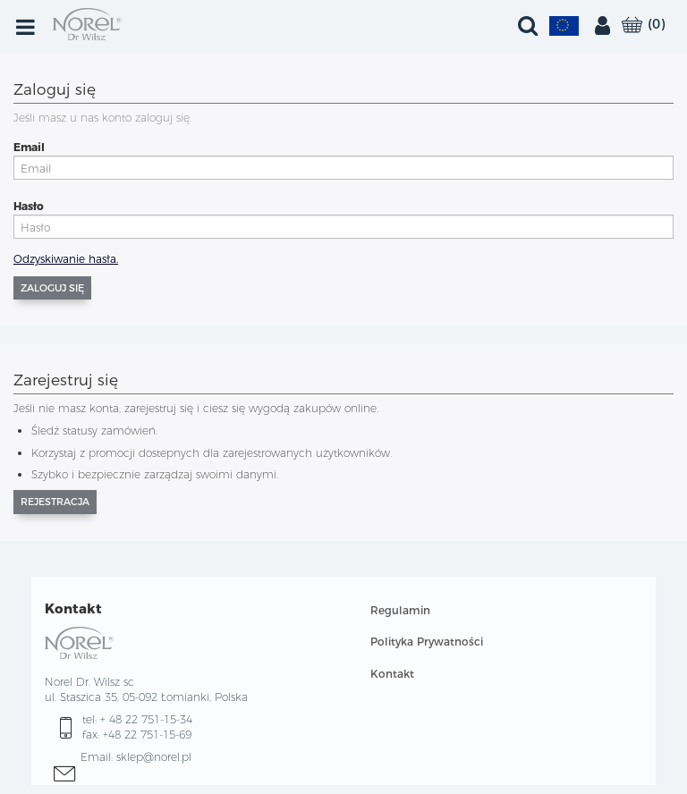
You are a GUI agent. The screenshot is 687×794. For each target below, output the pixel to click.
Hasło (28, 206)
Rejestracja (55, 501)
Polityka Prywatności (426, 641)
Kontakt (392, 673)
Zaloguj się (52, 288)
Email (29, 147)
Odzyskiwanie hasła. (65, 259)
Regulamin (400, 610)
